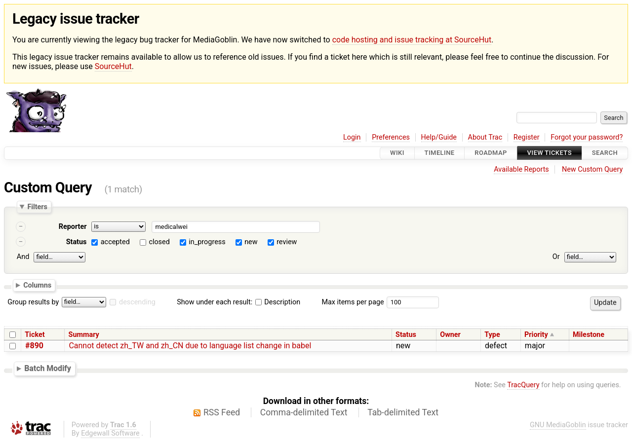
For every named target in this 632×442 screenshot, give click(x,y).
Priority (536, 335)
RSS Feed (221, 412)
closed (159, 242)
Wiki (397, 153)
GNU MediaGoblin (558, 425)
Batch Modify (47, 368)
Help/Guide (439, 137)
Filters (37, 207)
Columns (37, 285)
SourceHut (113, 66)
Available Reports (521, 169)
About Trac (485, 137)
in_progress (207, 242)
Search (605, 153)
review (286, 242)
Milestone (588, 335)
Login (352, 137)
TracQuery (523, 385)
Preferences (391, 137)
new (250, 242)
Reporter (73, 226)
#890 (34, 345)
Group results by (33, 302)
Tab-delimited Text (402, 412)
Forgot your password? (587, 137)
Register (527, 137)
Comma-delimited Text (304, 412)
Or (556, 257)
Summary (84, 335)
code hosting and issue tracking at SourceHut (411, 39)
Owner (450, 335)
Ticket (34, 335)
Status (76, 242)
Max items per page (352, 302)
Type (492, 335)
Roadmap (490, 153)
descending (137, 302)
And (23, 257)
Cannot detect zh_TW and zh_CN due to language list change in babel (190, 345)
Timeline (440, 153)
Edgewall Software (110, 433)
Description (277, 302)
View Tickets (549, 153)
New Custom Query (592, 169)
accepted (115, 242)
